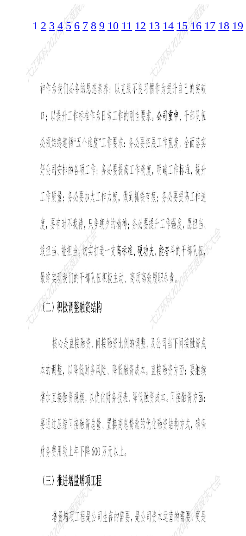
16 (196, 26)
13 (154, 26)
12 (140, 26)
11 (126, 26)
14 (168, 26)
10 (113, 26)
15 (182, 26)
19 (237, 26)
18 (223, 26)
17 (209, 26)
